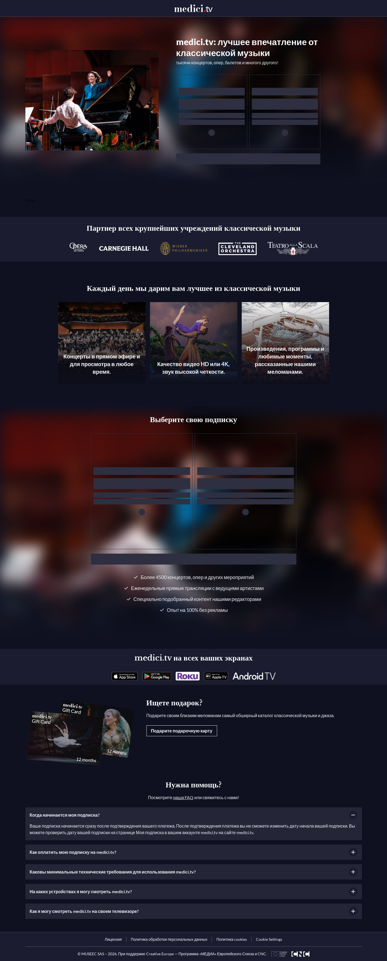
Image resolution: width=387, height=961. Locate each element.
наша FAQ (183, 797)
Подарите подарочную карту (181, 730)
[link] (125, 676)
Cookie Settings (269, 939)
